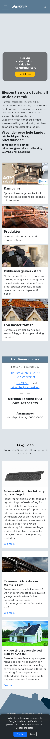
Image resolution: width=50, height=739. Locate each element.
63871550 (23, 383)
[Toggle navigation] (5, 6)
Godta (20, 734)
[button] (45, 6)
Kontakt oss (25, 74)
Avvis (32, 734)
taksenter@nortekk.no (25, 387)
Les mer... (9, 543)
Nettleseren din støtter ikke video (25, 26)
